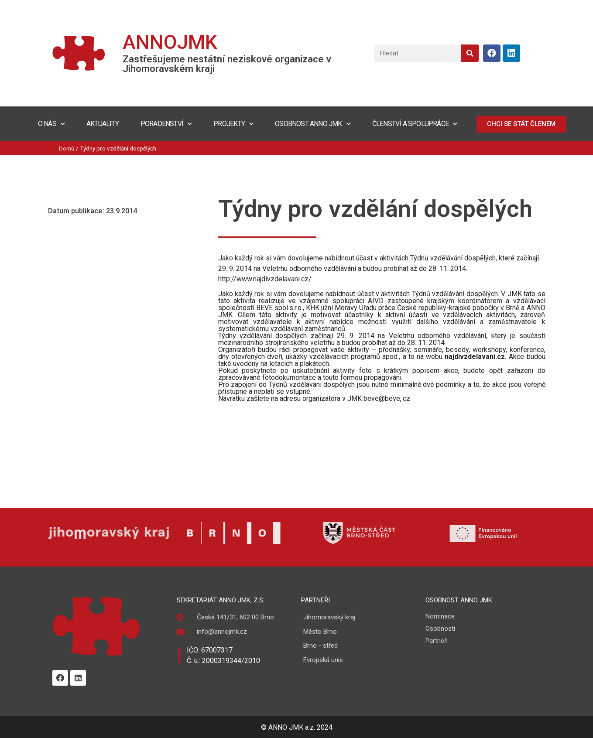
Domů (67, 148)
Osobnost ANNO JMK (312, 123)
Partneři (436, 641)
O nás (51, 123)
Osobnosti (440, 628)
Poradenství (166, 123)
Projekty (233, 123)
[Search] (470, 53)
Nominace (440, 616)
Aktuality (102, 124)
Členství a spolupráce (414, 123)
